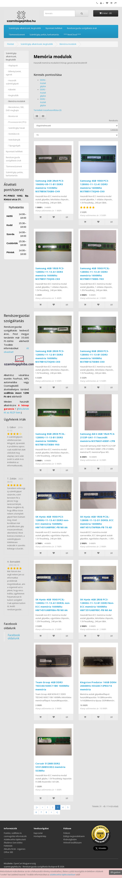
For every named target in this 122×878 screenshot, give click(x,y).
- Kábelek (11, 89)
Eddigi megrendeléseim (74, 836)
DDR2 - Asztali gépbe (43, 102)
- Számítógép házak (15, 128)
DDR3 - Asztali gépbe (43, 92)
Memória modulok (68, 44)
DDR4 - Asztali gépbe (43, 83)
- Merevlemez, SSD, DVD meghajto (15, 109)
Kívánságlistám (70, 839)
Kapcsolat (38, 833)
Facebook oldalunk (14, 636)
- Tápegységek (13, 145)
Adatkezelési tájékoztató (15, 839)
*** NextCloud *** (72, 34)
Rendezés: (113, 120)
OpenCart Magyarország (25, 863)
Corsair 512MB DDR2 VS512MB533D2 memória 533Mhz (50, 767)
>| (57, 812)
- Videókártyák (13, 139)
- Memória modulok (15, 101)
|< (37, 807)
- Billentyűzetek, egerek (13, 73)
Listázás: (114, 130)
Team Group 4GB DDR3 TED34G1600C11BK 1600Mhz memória (52, 686)
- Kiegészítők (12, 95)
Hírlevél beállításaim (72, 842)
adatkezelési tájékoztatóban (62, 874)
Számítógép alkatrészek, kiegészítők (25, 28)
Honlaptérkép (40, 836)
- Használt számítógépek (12, 82)
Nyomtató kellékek (54, 28)
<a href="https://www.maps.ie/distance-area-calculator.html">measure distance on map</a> (24, 285)
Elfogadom (115, 872)
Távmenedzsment (17, 34)
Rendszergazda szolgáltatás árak (82, 28)
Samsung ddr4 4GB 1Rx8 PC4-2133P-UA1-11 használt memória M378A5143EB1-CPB (97, 437)
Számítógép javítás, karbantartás (44, 34)
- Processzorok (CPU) (16, 122)
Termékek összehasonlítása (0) (47, 110)
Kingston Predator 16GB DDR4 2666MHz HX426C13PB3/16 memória (98, 686)
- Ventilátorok (12, 134)
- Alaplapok (12, 65)
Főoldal (10, 44)
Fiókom (66, 833)
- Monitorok (12, 116)
